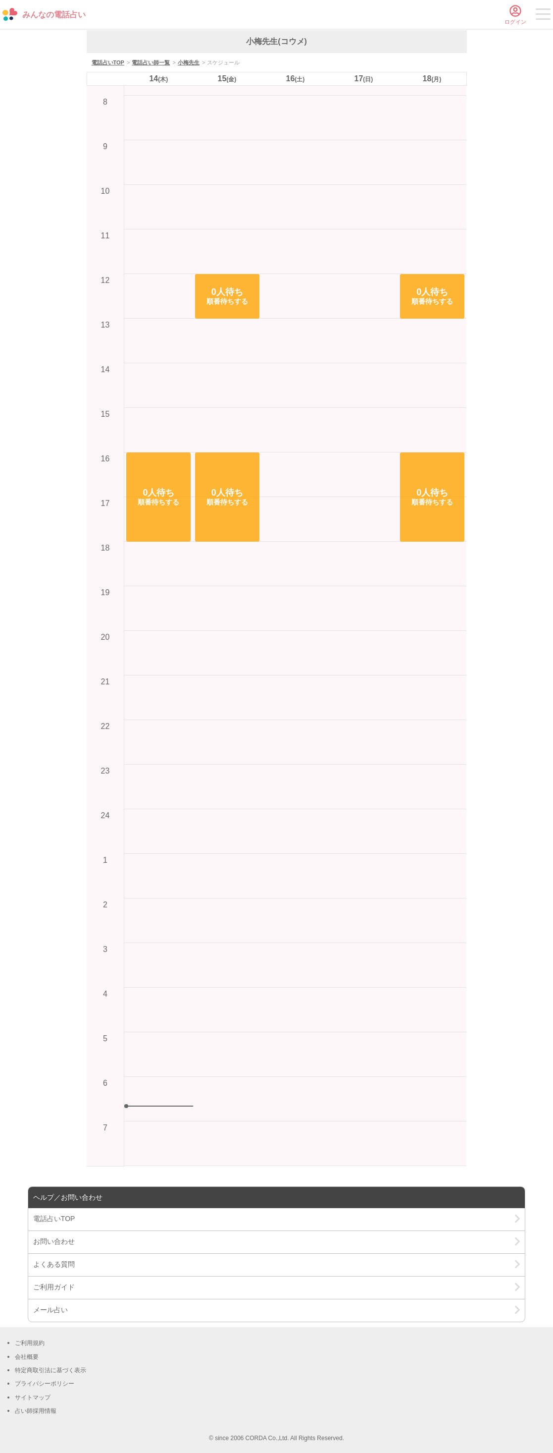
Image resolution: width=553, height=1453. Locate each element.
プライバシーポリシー (44, 1383)
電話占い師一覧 (151, 62)
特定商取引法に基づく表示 (50, 1370)
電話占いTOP (108, 62)
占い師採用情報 (35, 1410)
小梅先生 (189, 62)
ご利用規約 (30, 1343)
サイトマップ (32, 1397)
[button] (158, 497)
